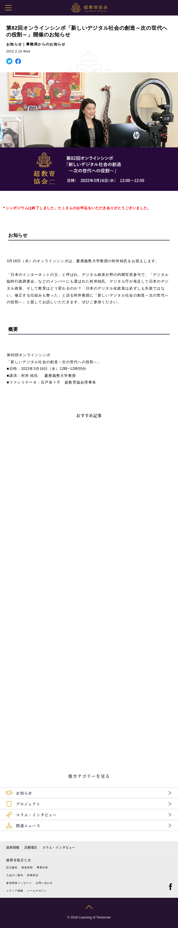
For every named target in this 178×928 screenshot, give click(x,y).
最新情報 (12, 847)
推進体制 (27, 867)
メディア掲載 (14, 890)
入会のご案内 (14, 875)
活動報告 (30, 847)
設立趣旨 (12, 867)
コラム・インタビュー (58, 847)
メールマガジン (37, 890)
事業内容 (42, 867)
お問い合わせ (44, 883)
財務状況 (32, 875)
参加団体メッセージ (19, 883)
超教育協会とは (18, 860)
